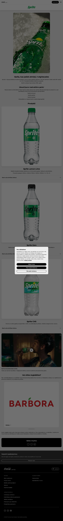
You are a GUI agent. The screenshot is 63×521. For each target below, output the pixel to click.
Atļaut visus (31, 264)
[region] (31, 260)
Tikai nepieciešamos (31, 267)
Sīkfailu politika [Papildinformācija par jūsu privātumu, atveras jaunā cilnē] (28, 260)
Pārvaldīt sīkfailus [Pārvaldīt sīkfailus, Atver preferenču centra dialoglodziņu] (31, 271)
